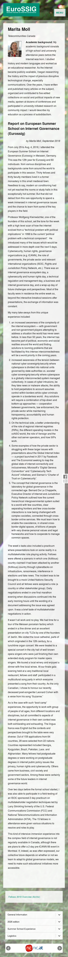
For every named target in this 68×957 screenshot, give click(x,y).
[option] (34, 948)
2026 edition (13, 921)
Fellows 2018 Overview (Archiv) (24, 896)
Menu (59, 12)
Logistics (12, 935)
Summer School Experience (21, 928)
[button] (8, 948)
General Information (17, 914)
